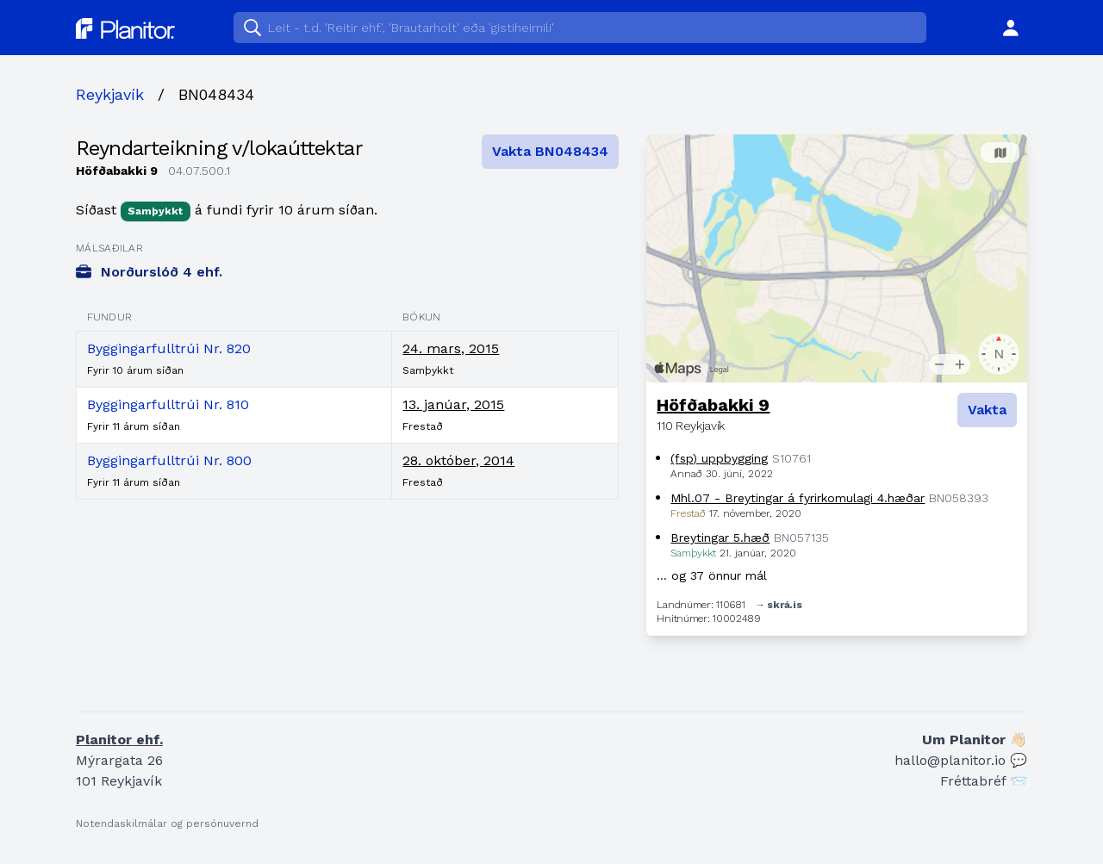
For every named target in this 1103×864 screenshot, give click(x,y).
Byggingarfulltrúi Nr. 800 (169, 460)
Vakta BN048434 (550, 151)
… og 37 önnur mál (712, 575)
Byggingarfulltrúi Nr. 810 (168, 404)
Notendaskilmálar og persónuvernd (167, 823)
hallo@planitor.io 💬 (960, 760)
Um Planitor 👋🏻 (974, 739)
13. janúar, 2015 (453, 404)
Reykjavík (110, 94)
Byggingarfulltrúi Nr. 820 (169, 348)
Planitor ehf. (119, 739)
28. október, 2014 (458, 460)
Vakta (987, 409)
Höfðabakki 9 (713, 405)
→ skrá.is (778, 605)
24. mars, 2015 (450, 348)
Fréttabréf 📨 (983, 781)
